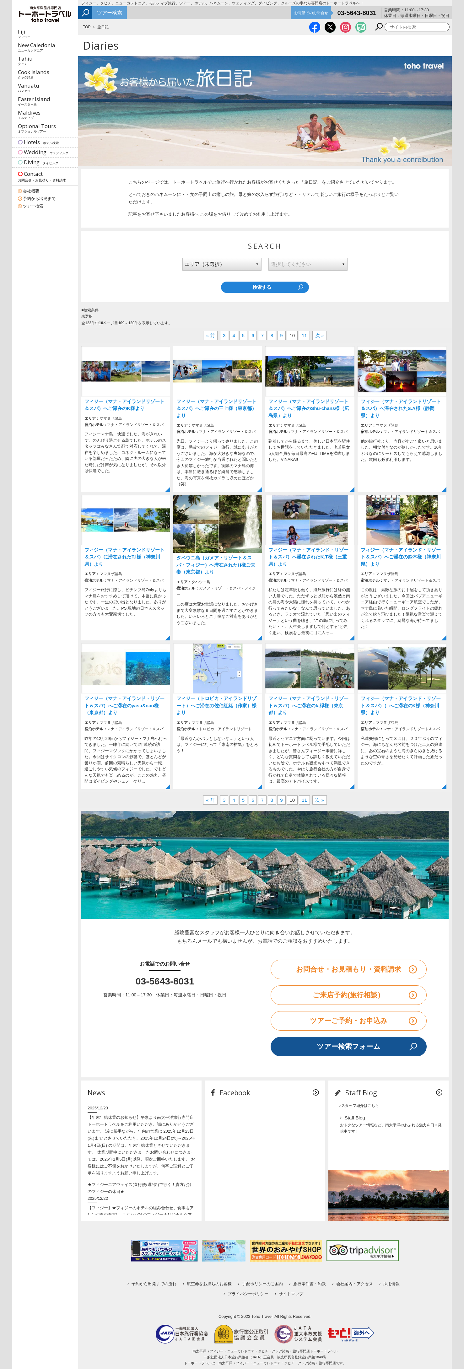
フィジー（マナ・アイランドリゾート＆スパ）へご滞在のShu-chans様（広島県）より (308, 408)
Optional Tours (37, 127)
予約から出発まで (39, 198)
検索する (261, 287)
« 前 (210, 335)
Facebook (230, 1092)
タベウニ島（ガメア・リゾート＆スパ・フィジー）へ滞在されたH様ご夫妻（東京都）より (215, 564)
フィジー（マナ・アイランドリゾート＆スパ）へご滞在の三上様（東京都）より (216, 408)
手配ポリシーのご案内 (260, 1283)
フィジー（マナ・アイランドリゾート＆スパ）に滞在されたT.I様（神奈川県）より (124, 557)
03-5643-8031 (356, 12)
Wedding (43, 152)
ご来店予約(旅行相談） (348, 995)
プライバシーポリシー (246, 1293)
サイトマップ (289, 1293)
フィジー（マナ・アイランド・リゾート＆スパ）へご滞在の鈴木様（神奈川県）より (401, 557)
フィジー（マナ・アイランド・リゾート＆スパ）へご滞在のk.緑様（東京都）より (308, 705)
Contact (45, 177)
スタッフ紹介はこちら (359, 1105)
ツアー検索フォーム (348, 1046)
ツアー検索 (33, 206)
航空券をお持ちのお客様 (207, 1283)
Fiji (24, 33)
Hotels (38, 142)
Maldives (29, 114)
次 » (319, 335)
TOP (86, 27)
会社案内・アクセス (352, 1283)
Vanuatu (28, 87)
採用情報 (389, 1283)
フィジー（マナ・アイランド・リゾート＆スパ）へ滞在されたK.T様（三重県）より (308, 557)
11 (304, 335)
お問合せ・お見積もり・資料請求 (348, 969)
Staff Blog (356, 1092)
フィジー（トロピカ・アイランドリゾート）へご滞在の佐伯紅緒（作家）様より (216, 705)
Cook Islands (33, 73)
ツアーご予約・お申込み (348, 1021)
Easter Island (34, 100)
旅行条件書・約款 (307, 1283)
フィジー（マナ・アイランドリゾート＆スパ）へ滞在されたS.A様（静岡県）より (401, 408)
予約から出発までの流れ (151, 1283)
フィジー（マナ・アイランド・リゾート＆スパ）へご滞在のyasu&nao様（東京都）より (124, 705)
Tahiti (25, 60)
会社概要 (31, 191)
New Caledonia (36, 46)
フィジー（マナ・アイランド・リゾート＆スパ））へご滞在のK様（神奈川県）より (401, 705)
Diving (38, 162)
